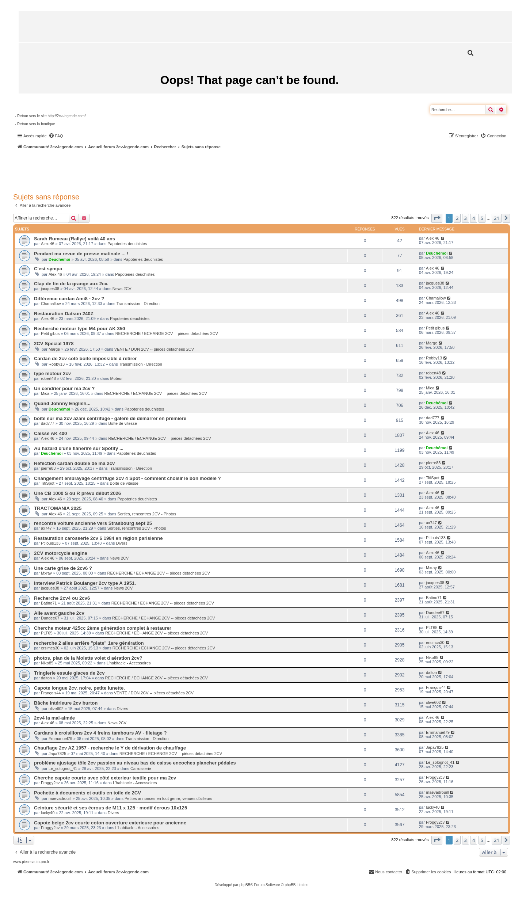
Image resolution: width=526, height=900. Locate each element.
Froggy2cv (50, 783)
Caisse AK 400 (50, 433)
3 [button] (465, 218)
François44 (51, 693)
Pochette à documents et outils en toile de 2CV (87, 793)
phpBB (244, 885)
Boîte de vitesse (122, 423)
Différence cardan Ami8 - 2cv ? (69, 298)
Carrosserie (140, 768)
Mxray (46, 573)
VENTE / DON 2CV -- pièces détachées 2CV (154, 349)
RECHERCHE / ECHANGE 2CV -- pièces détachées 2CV (166, 333)
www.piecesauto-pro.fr (31, 862)
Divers (121, 543)
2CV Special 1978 (54, 343)
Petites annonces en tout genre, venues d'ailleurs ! (169, 798)
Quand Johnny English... (62, 403)
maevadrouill (60, 798)
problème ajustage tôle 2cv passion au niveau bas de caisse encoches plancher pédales (135, 763)
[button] (436, 218)
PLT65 (47, 633)
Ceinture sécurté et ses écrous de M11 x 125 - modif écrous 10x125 (110, 808)
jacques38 (50, 288)
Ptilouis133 (51, 543)
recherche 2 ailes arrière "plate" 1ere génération (89, 643)
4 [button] (473, 218)
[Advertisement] (195, 169)
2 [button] (457, 218)
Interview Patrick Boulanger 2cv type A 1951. (85, 583)
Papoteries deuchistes (127, 243)
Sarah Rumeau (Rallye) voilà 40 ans (74, 238)
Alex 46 (47, 243)
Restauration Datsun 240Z (64, 313)
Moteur (116, 378)
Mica (45, 393)
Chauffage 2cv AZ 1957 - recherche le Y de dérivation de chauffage (110, 748)
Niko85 (47, 663)
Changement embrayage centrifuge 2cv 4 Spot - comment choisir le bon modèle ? (127, 478)
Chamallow (51, 303)
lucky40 (47, 813)
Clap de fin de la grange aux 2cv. (71, 283)
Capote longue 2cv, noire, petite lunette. (79, 688)
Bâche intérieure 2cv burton (66, 703)
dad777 (47, 423)
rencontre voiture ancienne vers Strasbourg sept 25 (93, 523)
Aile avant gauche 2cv (59, 613)
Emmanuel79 (60, 738)
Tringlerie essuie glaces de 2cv (69, 673)
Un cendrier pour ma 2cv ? (64, 388)
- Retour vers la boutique (35, 124)
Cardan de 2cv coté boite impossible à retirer (85, 358)
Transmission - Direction (138, 303)
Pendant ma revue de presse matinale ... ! (81, 253)
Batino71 (49, 603)
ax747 (46, 528)
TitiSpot (47, 483)
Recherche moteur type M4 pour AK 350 (79, 328)
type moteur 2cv (52, 373)
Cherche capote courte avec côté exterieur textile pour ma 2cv (105, 778)
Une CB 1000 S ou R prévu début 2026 (77, 493)
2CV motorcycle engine (60, 553)
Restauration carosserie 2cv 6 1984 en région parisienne (98, 538)
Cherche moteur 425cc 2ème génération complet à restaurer (102, 628)
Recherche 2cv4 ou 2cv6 (62, 598)
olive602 (56, 708)
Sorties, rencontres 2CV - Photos (146, 514)
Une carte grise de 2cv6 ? (63, 568)
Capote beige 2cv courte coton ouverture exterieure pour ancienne (110, 822)
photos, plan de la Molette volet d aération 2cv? (88, 658)
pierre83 (48, 468)
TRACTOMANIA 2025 (57, 508)
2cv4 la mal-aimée (54, 718)
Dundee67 (50, 618)
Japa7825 (57, 753)
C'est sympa (48, 268)
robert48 (48, 378)
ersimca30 (50, 648)
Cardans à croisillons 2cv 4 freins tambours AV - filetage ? (100, 733)
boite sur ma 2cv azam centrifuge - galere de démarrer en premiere (110, 418)
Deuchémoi (59, 259)
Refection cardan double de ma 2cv (74, 463)
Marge (54, 349)
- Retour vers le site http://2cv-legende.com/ (50, 116)
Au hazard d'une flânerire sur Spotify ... (78, 448)
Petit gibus (50, 333)
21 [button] (496, 218)
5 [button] (482, 218)
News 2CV (122, 288)
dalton (46, 678)
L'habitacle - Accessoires (129, 663)
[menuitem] (56, 135)
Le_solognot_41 (63, 768)
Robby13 (57, 364)
